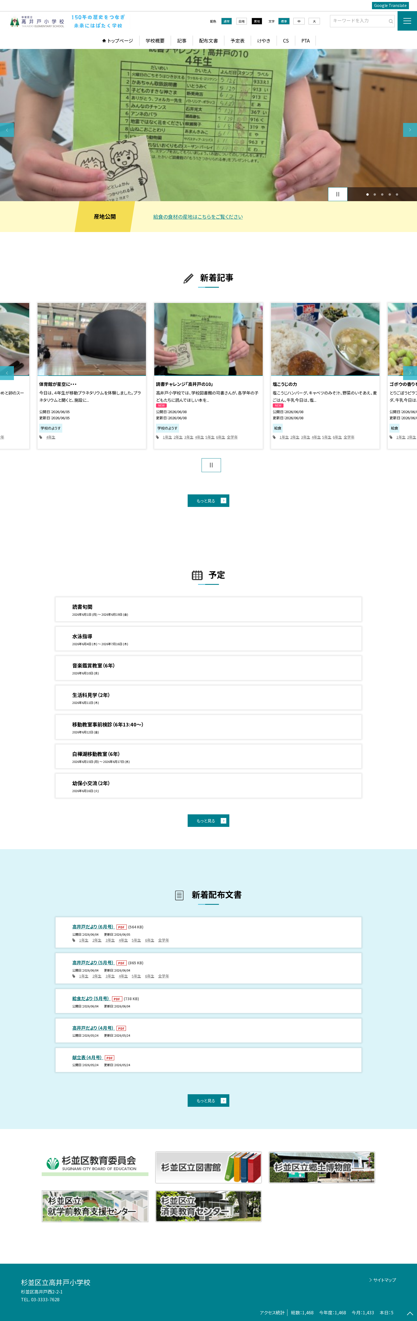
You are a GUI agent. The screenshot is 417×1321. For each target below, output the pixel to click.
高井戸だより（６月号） (93, 926)
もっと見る (206, 501)
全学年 (232, 437)
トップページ (120, 40)
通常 (227, 21)
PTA (305, 40)
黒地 (257, 21)
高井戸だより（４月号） (93, 1027)
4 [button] (389, 194)
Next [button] (410, 130)
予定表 (237, 40)
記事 (182, 40)
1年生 (167, 437)
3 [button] (382, 194)
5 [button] (397, 194)
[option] (208, 125)
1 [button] (367, 194)
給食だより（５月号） (91, 998)
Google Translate (390, 5)
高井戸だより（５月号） (93, 962)
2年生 (178, 437)
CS (286, 40)
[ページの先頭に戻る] (410, 1314)
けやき (263, 40)
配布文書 (208, 40)
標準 (284, 21)
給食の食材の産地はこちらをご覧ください (198, 216)
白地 (242, 21)
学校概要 (155, 40)
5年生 (210, 437)
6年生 (220, 437)
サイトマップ (384, 1279)
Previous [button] (7, 130)
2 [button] (375, 194)
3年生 (188, 437)
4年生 (50, 437)
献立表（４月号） (87, 1057)
